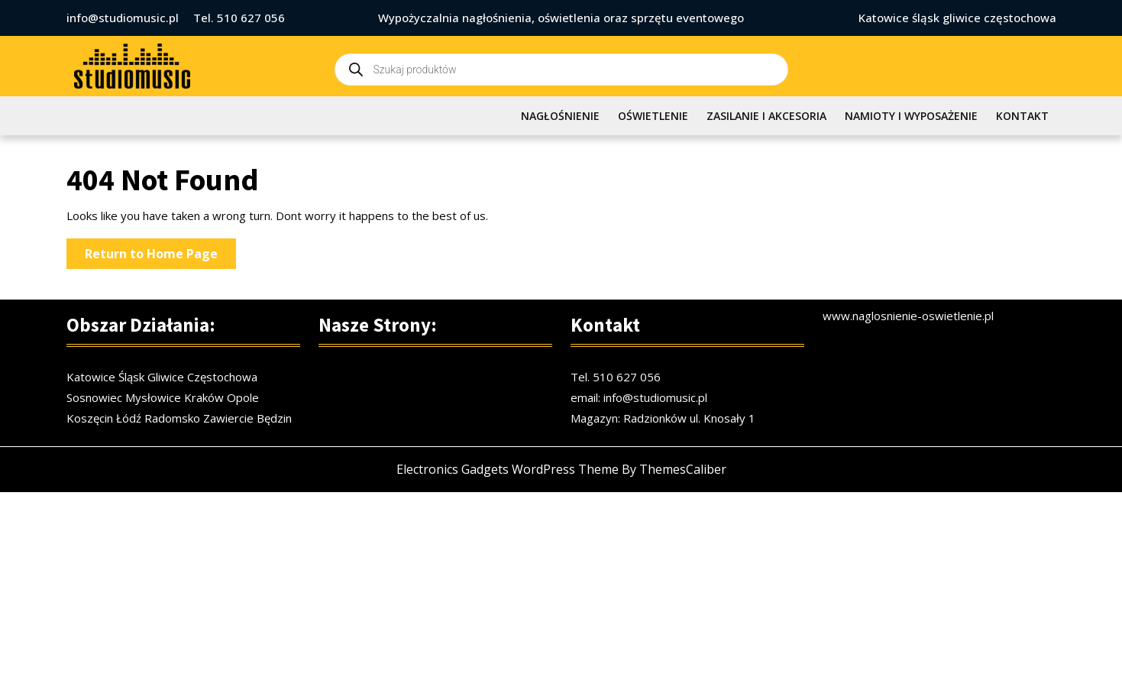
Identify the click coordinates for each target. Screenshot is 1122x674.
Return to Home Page (160, 256)
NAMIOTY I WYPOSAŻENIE (911, 116)
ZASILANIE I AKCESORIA (766, 116)
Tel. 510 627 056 (239, 17)
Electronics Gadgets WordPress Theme (507, 476)
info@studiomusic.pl (122, 17)
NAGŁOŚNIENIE (560, 116)
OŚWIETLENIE (653, 116)
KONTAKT (1022, 116)
